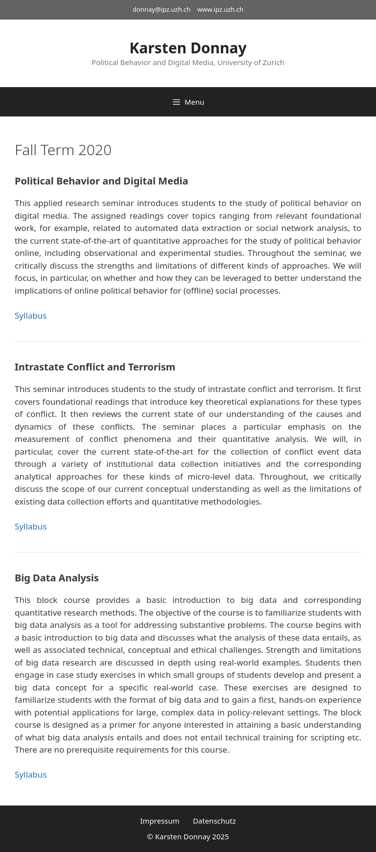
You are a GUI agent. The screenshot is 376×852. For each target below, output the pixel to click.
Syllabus (31, 315)
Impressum (159, 821)
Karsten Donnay (187, 48)
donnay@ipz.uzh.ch (161, 9)
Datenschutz (214, 821)
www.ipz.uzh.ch (220, 9)
